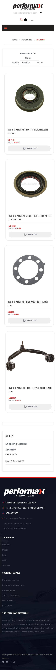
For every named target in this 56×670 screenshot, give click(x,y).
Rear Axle (11, 454)
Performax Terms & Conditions (17, 523)
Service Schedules (10, 595)
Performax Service (10, 580)
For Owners (7, 606)
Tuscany (6, 565)
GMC (4, 560)
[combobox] (25, 13)
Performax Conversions (13, 585)
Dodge (5, 550)
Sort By (15, 63)
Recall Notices (8, 590)
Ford (4, 555)
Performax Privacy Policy (15, 528)
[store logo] (28, 6)
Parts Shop (27, 40)
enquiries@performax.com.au (19, 518)
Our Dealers (7, 601)
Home (15, 40)
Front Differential (14, 461)
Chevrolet (6, 545)
